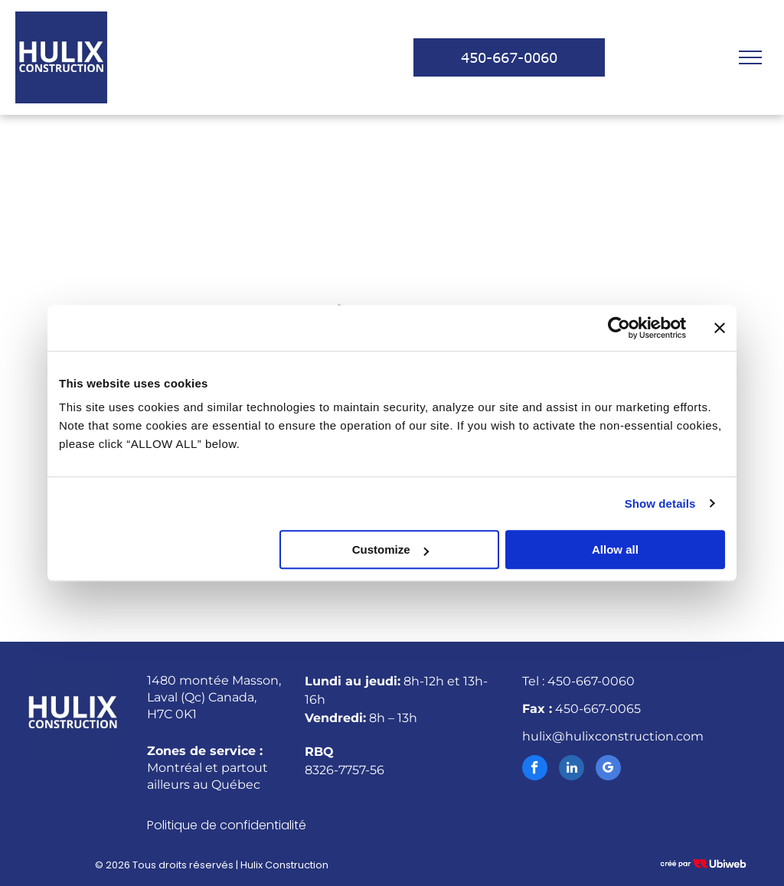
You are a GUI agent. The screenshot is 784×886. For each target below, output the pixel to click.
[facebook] (534, 769)
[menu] (750, 57)
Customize (390, 549)
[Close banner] (719, 327)
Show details (660, 503)
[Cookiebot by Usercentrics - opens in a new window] (619, 327)
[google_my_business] (608, 769)
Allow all (615, 549)
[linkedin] (571, 769)
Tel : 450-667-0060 (578, 681)
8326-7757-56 (344, 770)
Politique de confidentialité (226, 825)
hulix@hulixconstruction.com (613, 736)
